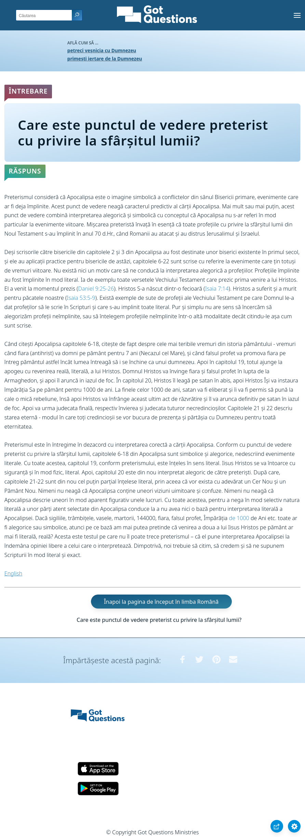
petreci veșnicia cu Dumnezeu (101, 50)
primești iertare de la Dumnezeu (104, 58)
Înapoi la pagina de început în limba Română (161, 601)
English (13, 573)
